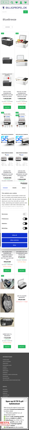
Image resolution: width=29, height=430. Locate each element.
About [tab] (23, 187)
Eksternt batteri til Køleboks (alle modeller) (21, 253)
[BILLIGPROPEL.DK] (14, 7)
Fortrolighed (6, 359)
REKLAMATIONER (6, 378)
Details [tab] (14, 187)
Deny (14, 245)
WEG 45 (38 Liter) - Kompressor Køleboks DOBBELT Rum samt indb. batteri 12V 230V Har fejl (7, 255)
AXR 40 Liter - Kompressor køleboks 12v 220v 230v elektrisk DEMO (21, 174)
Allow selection (14, 240)
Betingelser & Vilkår (7, 365)
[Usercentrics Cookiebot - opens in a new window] (20, 184)
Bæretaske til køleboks (7, 335)
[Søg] (25, 11)
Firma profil (5, 363)
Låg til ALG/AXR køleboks (21, 296)
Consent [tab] (5, 187)
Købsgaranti (5, 370)
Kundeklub (5, 372)
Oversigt (5, 367)
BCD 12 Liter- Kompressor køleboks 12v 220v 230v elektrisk (7, 94)
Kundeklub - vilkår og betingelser (10, 374)
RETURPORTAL (5, 376)
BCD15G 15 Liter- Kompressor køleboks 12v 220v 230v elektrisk (21, 94)
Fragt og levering (7, 361)
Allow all (14, 235)
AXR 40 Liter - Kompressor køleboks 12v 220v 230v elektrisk (7, 173)
